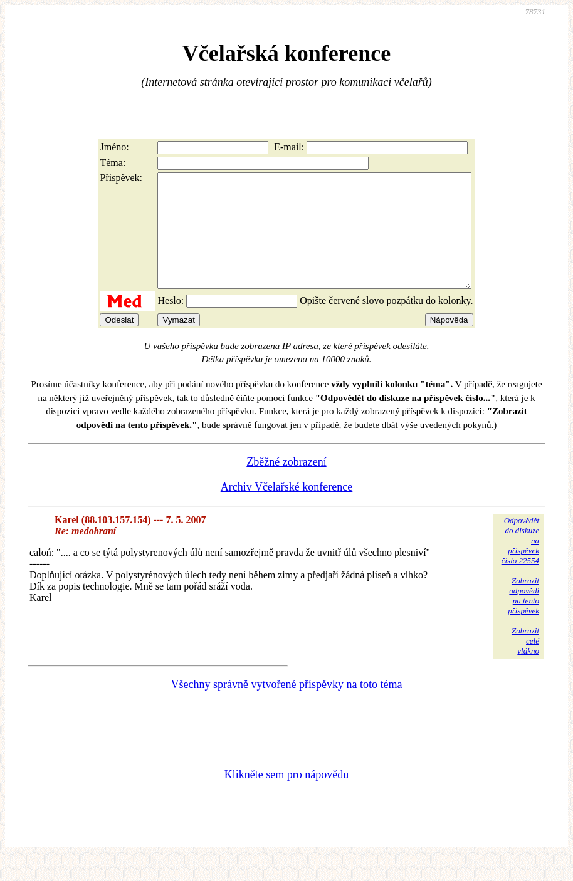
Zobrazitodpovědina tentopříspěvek (523, 618)
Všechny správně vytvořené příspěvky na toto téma (286, 707)
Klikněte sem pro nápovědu (286, 797)
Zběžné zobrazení (286, 484)
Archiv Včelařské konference (287, 509)
